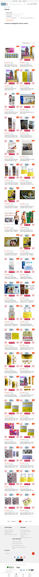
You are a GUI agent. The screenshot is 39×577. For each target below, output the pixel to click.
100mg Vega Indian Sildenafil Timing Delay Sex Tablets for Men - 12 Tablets (27, 183)
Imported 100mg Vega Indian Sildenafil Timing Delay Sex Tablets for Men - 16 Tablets (27, 490)
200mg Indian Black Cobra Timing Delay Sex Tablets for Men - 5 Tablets (27, 89)
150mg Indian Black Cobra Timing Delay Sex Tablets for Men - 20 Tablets (11, 499)
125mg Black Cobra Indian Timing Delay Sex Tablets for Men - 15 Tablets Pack (26, 348)
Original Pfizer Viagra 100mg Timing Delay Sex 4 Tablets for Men (26, 278)
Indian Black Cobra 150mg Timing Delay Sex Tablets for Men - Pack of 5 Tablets (11, 490)
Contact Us (24, 546)
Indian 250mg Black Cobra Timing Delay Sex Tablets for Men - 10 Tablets (27, 372)
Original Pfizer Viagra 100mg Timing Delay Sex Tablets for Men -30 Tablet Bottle (11, 278)
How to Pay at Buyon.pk (25, 515)
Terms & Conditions (24, 519)
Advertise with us (15, 546)
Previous (13, 506)
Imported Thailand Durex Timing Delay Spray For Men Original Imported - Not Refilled (11, 113)
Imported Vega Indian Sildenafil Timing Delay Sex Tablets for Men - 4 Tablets (11, 348)
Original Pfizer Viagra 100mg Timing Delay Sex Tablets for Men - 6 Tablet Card (11, 301)
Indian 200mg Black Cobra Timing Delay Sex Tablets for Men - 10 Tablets (27, 419)
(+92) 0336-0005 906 (9, 516)
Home (6, 7)
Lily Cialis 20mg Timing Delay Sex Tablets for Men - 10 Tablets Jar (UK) (11, 325)
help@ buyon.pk (8, 518)
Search (8, 7)
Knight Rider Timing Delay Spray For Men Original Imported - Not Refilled (11, 136)
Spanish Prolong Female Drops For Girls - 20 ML (27, 113)
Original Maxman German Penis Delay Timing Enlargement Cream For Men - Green (27, 231)
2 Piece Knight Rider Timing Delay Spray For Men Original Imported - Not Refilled (11, 183)
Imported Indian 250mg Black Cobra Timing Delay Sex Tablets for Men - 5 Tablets (11, 372)
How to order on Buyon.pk (25, 516)
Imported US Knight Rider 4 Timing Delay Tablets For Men (27, 160)
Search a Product (10, 20)
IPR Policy (22, 521)
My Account (15, 1)
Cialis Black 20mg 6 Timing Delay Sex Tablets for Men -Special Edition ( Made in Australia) (26, 207)
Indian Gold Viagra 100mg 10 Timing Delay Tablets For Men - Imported (26, 136)
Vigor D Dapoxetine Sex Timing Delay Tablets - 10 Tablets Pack (11, 66)
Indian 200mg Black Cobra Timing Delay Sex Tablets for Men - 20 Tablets (27, 443)
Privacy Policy (23, 518)
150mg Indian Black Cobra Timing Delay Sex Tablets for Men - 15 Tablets (11, 466)
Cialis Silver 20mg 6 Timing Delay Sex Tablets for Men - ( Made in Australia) (11, 231)
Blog (20, 1)
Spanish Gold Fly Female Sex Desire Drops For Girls (10, 89)
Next (26, 506)
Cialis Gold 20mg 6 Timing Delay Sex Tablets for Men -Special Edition (11, 254)
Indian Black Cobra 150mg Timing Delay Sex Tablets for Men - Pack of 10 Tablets (27, 466)
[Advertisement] (19, 33)
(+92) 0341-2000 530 (9, 515)
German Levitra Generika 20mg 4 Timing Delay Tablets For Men (11, 160)
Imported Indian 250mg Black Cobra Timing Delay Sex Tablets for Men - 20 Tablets (11, 396)
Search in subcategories (11, 17)
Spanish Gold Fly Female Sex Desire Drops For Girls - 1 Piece (26, 66)
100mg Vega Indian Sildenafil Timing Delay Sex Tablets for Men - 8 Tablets (27, 325)
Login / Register (34, 3)
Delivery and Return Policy (25, 522)
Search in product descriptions (27, 17)
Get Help (24, 1)
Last (30, 506)
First (9, 506)
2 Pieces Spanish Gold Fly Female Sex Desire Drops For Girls (27, 396)
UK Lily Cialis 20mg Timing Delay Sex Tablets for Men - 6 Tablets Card (11, 207)
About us (9, 546)
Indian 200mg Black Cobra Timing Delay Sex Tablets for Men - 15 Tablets (11, 419)
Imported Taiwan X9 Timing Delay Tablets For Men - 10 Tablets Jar (27, 301)
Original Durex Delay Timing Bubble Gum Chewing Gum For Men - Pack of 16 (11, 443)
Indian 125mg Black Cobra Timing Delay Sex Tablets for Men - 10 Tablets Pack (26, 499)
